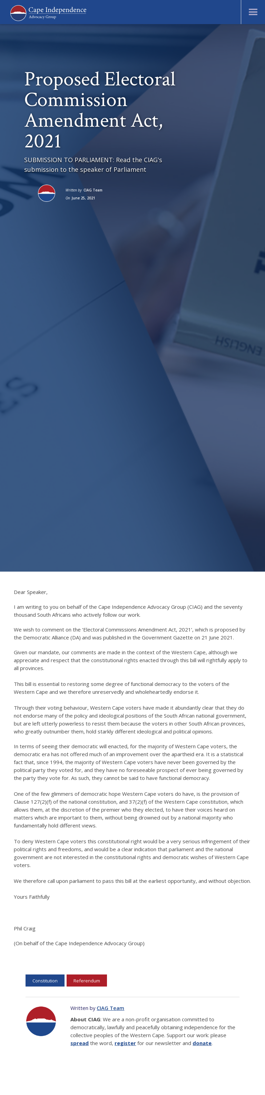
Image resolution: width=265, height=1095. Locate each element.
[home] (48, 12)
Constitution (45, 981)
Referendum (86, 981)
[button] (253, 12)
